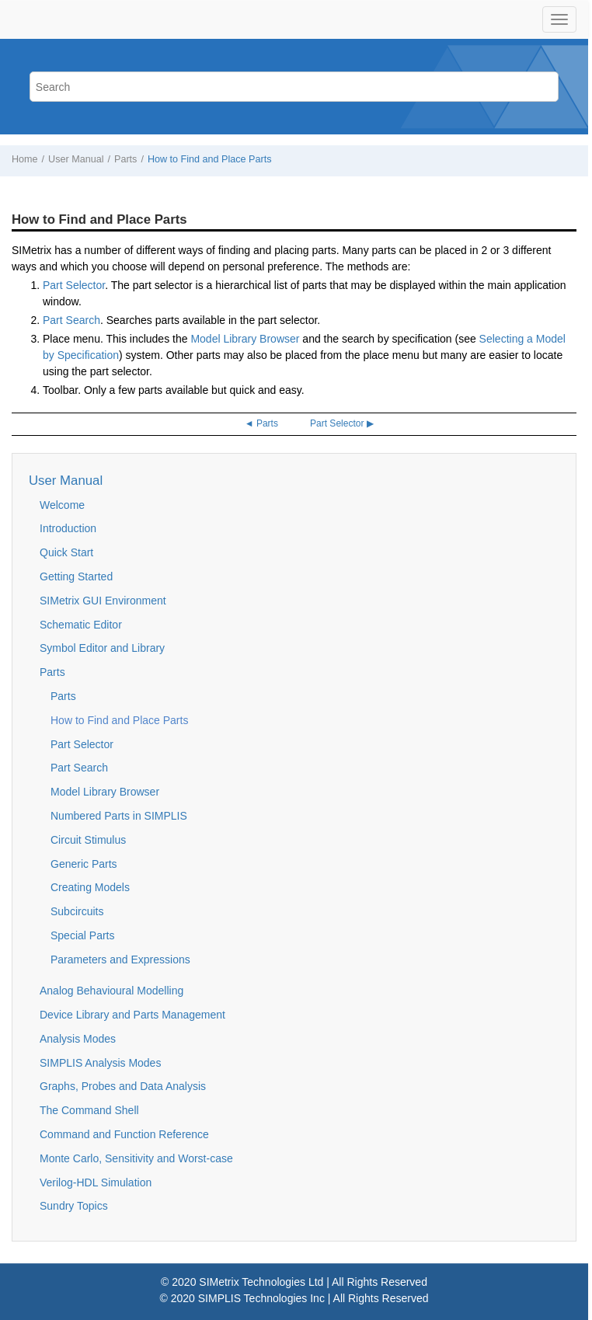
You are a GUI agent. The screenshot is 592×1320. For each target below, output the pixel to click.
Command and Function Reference (124, 1134)
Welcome (62, 505)
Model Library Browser (244, 339)
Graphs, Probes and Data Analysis (123, 1086)
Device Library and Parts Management (132, 1014)
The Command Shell (89, 1110)
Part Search (71, 320)
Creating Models (90, 887)
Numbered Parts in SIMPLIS (118, 816)
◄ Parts (261, 423)
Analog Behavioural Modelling (111, 990)
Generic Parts (83, 864)
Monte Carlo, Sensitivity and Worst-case (136, 1158)
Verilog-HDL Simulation (95, 1182)
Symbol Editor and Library (102, 648)
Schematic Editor (81, 624)
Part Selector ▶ (342, 423)
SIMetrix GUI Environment (103, 600)
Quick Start (66, 552)
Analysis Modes (78, 1039)
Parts (125, 159)
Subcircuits (76, 911)
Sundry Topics (74, 1206)
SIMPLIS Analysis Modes (100, 1063)
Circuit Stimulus (88, 840)
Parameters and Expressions (120, 959)
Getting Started (76, 576)
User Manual (75, 159)
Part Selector (74, 285)
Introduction (68, 528)
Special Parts (82, 935)
